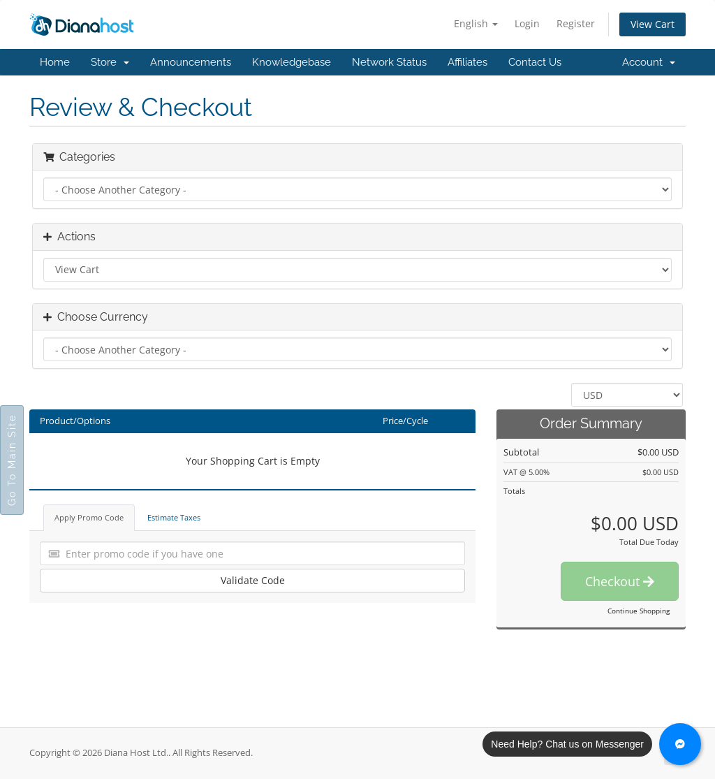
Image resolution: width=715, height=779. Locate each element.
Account (648, 62)
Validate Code (253, 580)
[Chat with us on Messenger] (680, 744)
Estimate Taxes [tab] (173, 517)
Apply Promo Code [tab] (89, 517)
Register (575, 23)
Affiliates (467, 62)
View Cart (653, 24)
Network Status (389, 62)
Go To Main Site (11, 460)
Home (55, 62)
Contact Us (534, 62)
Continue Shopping (638, 611)
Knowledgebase (291, 62)
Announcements (190, 62)
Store (110, 62)
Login (527, 23)
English (476, 23)
